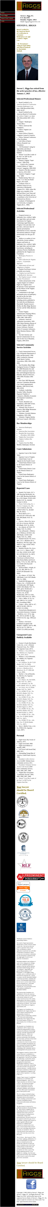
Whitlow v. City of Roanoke (27, 651)
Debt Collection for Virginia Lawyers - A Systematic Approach (26, 261)
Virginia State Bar (24, 443)
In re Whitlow (23, 662)
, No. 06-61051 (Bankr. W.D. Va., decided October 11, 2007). (25, 710)
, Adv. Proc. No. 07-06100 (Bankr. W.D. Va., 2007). (26, 722)
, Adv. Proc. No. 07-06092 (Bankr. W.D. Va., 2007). (26, 716)
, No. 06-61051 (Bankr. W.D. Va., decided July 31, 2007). (25, 693)
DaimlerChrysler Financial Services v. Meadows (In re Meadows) (26, 668)
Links (2, 21)
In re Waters (22, 680)
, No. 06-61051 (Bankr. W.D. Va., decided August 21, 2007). (25, 705)
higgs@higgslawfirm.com (32, 21)
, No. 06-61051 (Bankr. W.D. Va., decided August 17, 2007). (25, 699)
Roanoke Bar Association (26, 433)
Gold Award (25, 766)
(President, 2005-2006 (27, 435)
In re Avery (22, 687)
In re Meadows (23, 683)
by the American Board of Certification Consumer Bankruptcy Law (26, 104)
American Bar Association (26, 431)
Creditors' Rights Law (24, 116)
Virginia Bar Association (26, 437)
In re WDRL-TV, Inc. (25, 691)
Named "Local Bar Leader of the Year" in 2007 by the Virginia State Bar (26, 780)
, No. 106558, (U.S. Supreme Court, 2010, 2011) (26, 653)
